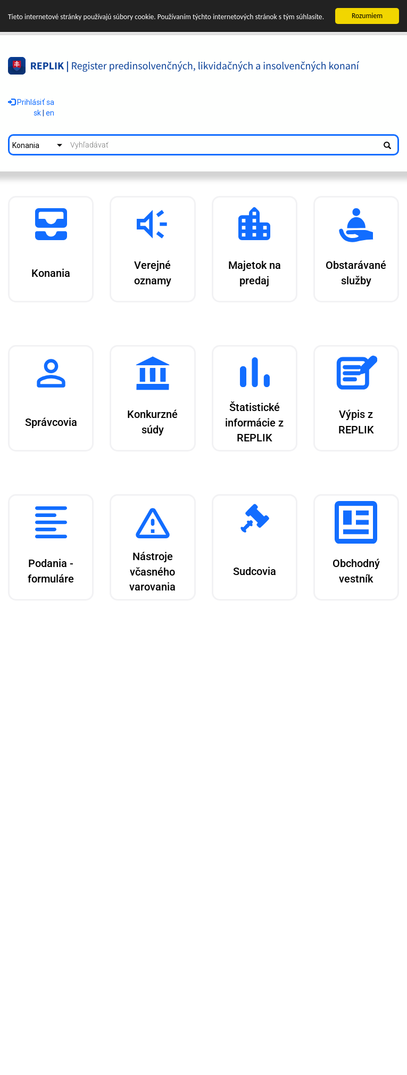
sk (37, 113)
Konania (25, 145)
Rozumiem (367, 15)
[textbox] (222, 145)
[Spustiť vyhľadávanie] (387, 145)
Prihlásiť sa (31, 101)
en (50, 113)
